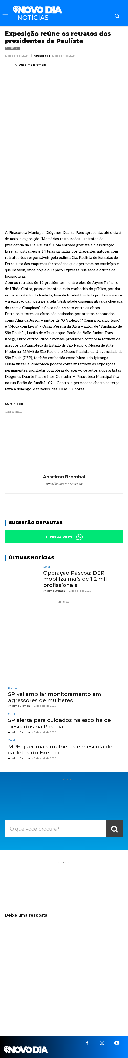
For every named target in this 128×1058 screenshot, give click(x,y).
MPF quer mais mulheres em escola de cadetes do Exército (60, 749)
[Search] (114, 828)
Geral (46, 566)
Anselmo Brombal (32, 64)
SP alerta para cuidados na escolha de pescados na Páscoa (59, 723)
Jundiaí (12, 48)
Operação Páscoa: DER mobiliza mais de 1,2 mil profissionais (75, 579)
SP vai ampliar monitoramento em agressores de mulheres (54, 697)
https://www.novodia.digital (64, 484)
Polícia (12, 688)
